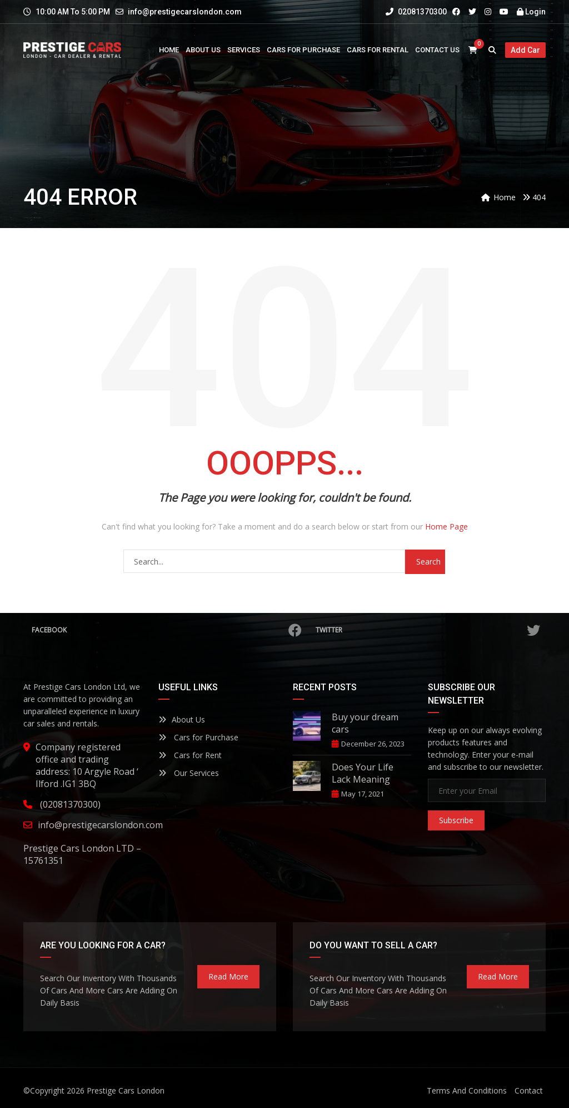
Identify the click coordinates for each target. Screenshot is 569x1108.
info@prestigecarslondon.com (185, 11)
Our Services (188, 773)
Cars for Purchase (198, 737)
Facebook (167, 630)
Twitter (428, 630)
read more (228, 976)
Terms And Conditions (467, 1090)
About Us (181, 719)
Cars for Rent (190, 755)
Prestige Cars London (125, 1090)
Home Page (446, 526)
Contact (529, 1090)
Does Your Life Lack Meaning (362, 773)
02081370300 (416, 11)
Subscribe (456, 820)
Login (531, 11)
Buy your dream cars (365, 723)
